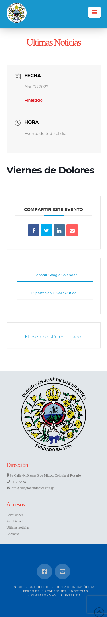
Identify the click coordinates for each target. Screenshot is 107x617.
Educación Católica (74, 587)
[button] (94, 12)
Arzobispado (16, 521)
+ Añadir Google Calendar (55, 275)
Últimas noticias (18, 528)
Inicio (18, 587)
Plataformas (43, 595)
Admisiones (15, 515)
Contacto (13, 534)
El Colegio (39, 587)
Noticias (79, 591)
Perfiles (31, 591)
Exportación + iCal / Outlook (54, 293)
